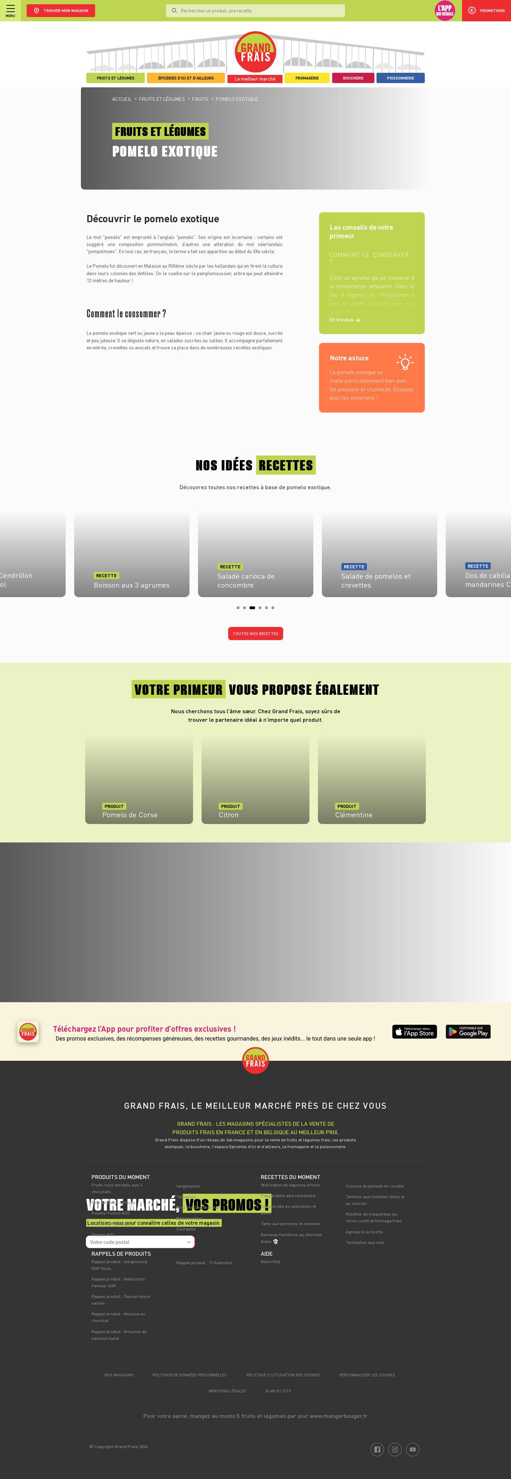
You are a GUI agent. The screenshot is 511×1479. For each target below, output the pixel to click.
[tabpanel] (256, 551)
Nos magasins (118, 1374)
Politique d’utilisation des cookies (283, 1374)
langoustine (188, 1186)
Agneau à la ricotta (364, 1231)
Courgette (186, 1229)
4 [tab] (262, 609)
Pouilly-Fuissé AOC (111, 1213)
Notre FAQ (270, 1261)
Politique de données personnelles (190, 1374)
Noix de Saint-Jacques (114, 1202)
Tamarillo (186, 1196)
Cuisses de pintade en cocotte (375, 1186)
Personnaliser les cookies (367, 1374)
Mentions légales (227, 1390)
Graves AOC (103, 1234)
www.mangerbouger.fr (339, 1415)
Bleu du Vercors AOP (112, 1223)
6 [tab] (275, 609)
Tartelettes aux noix (365, 1242)
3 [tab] (253, 609)
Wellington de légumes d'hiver (290, 1185)
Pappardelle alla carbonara (288, 1195)
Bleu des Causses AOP (198, 1207)
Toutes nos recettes (256, 633)
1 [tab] (240, 609)
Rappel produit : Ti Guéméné (204, 1262)
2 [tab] (246, 609)
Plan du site (278, 1390)
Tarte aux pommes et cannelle (290, 1223)
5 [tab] (268, 609)
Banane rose (188, 1218)
